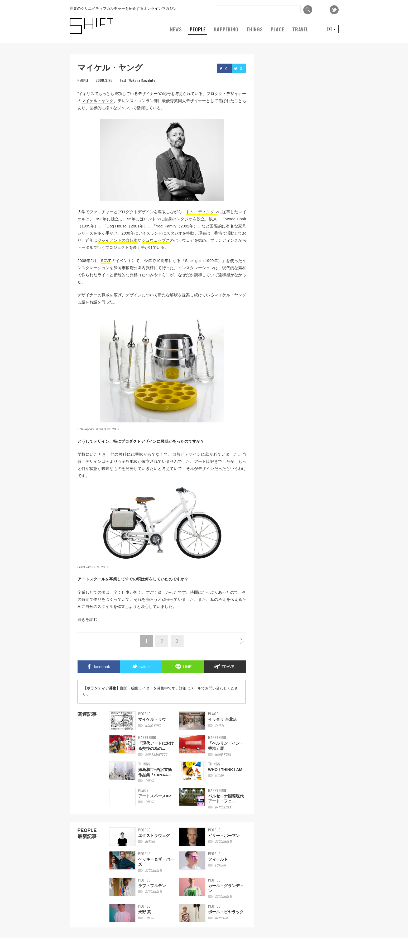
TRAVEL (300, 29)
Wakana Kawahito (141, 80)
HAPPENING (226, 29)
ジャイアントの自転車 (118, 240)
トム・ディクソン (202, 211)
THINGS (254, 29)
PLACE (277, 29)
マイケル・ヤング (97, 100)
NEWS (176, 29)
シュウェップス (156, 240)
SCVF (106, 260)
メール (195, 688)
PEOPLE (198, 29)
